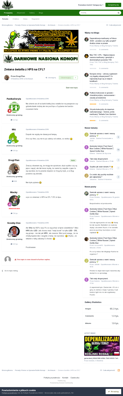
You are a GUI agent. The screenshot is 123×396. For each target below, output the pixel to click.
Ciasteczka (75, 378)
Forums (5, 19)
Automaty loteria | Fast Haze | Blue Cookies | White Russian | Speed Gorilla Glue (101, 148)
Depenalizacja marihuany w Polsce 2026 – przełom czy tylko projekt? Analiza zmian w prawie (103, 40)
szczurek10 (98, 245)
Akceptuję (113, 391)
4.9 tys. (14, 244)
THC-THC (98, 62)
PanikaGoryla (14, 99)
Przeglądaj (8, 14)
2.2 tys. (14, 120)
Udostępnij (51, 78)
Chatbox (16, 19)
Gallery (32, 13)
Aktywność (21, 13)
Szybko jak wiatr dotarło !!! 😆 (101, 167)
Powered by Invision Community (61, 383)
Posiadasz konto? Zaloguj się (90, 5)
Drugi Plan (20, 76)
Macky (13, 192)
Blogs (41, 13)
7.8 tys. (14, 213)
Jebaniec (93, 179)
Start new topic (72, 88)
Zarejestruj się (113, 5)
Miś (14, 129)
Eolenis (92, 153)
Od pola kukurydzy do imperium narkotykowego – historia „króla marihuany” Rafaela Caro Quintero (103, 111)
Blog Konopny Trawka (110, 46)
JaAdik (92, 138)
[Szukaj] (91, 13)
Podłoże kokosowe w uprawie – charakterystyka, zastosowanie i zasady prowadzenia (102, 95)
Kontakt (65, 378)
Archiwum (29, 79)
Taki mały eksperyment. (99, 159)
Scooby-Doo (13, 223)
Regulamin (36, 19)
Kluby (25, 19)
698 (14, 181)
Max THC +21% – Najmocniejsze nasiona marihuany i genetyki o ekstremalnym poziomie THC (102, 57)
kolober (91, 361)
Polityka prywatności (52, 378)
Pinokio (97, 197)
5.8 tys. (14, 150)
